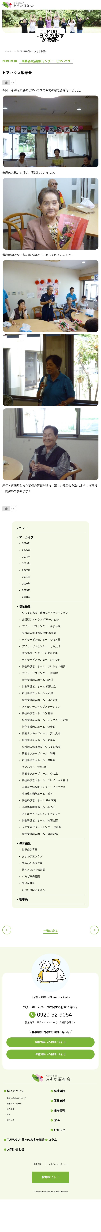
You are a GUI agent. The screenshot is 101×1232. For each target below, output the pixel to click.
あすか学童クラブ (32, 856)
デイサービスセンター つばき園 (41, 639)
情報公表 (37, 1164)
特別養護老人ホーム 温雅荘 (37, 679)
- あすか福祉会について (16, 1098)
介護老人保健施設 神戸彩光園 (39, 633)
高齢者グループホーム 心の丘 (40, 773)
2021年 (26, 577)
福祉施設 (58, 1091)
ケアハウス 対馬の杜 (35, 767)
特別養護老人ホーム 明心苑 (37, 693)
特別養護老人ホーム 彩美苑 (38, 740)
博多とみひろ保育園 (33, 869)
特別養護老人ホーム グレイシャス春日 (45, 780)
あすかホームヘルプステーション (41, 706)
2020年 (26, 583)
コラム (51, 1139)
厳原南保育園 (29, 849)
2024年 (26, 556)
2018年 (26, 597)
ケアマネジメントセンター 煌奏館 (41, 827)
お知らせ (58, 1130)
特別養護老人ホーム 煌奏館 (38, 726)
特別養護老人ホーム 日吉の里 (40, 700)
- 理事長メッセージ (14, 1104)
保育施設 (58, 1100)
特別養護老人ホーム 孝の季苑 (39, 800)
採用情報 (58, 1110)
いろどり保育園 (31, 876)
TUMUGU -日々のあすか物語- (24, 1139)
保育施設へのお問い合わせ (50, 1054)
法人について (14, 1091)
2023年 (26, 563)
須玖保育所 (28, 883)
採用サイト (50, 1177)
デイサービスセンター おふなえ (41, 659)
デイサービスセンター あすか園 (41, 626)
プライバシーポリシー (57, 1164)
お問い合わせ (14, 1149)
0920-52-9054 (50, 1014)
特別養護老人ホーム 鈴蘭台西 (40, 820)
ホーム (8, 51)
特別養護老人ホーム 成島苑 (38, 760)
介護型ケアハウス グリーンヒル (40, 619)
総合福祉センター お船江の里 (40, 653)
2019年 (26, 590)
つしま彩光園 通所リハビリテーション (45, 612)
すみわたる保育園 (32, 863)
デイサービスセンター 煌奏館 (40, 673)
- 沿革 (8, 1114)
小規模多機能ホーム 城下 (37, 793)
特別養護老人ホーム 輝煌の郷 (40, 833)
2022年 (26, 570)
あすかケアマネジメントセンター (41, 813)
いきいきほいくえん (33, 889)
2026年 (26, 543)
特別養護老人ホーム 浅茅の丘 (39, 686)
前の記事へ (6, 930)
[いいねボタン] (6, 82)
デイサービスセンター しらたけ (41, 646)
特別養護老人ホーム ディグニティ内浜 (45, 720)
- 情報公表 (10, 1120)
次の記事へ (94, 930)
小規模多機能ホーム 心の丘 (38, 807)
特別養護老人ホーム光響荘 (37, 713)
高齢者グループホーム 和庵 (38, 753)
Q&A (55, 1120)
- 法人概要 (10, 1109)
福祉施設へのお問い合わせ (50, 1042)
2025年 (26, 550)
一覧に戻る (50, 930)
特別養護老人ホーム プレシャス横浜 (43, 666)
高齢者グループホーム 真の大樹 (41, 733)
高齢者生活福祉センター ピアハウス (43, 787)
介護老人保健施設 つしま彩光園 (41, 746)
